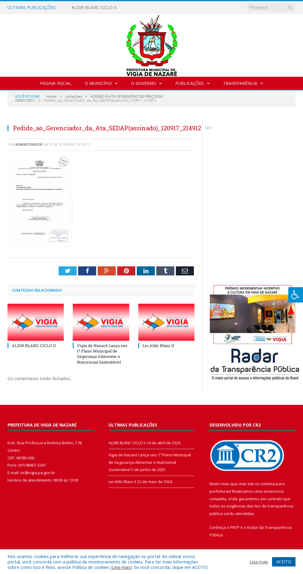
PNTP (235, 527)
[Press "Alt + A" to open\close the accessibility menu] (295, 295)
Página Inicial (56, 83)
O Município (98, 83)
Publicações (189, 83)
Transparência (240, 83)
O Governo (143, 83)
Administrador (28, 144)
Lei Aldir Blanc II (158, 345)
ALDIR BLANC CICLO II (94, 7)
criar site (246, 483)
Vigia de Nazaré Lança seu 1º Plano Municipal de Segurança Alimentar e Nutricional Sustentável (102, 354)
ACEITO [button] (283, 561)
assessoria (273, 491)
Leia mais (121, 567)
